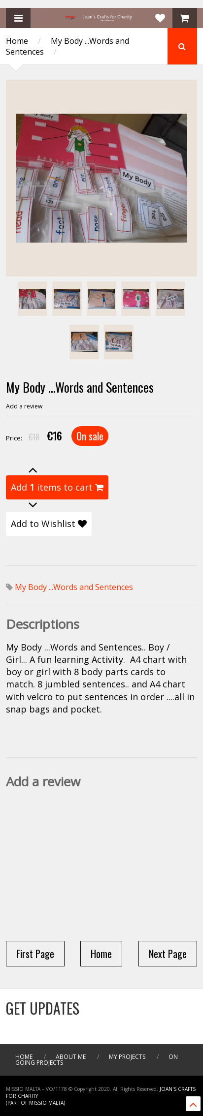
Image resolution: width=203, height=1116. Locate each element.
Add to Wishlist (49, 523)
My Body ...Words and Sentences (74, 587)
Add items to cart (57, 487)
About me (71, 1057)
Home (17, 40)
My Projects (127, 1057)
